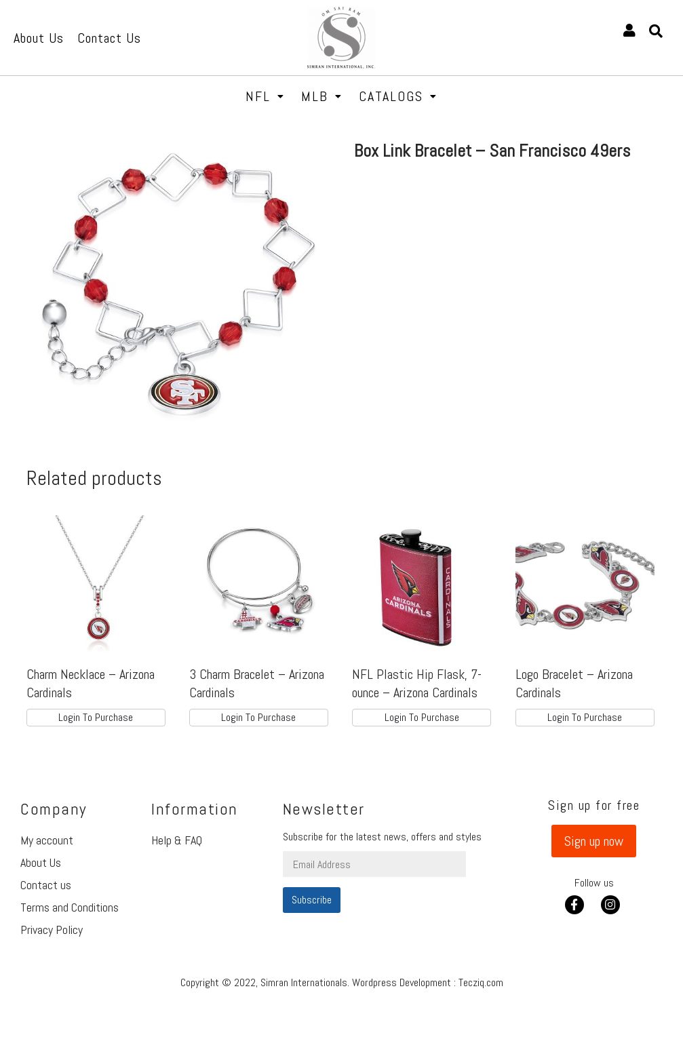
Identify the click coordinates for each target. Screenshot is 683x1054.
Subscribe (312, 900)
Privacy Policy (51, 929)
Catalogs (398, 96)
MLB (322, 96)
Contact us (45, 885)
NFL (265, 96)
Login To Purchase (95, 717)
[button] (593, 841)
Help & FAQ (176, 840)
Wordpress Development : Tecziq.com (427, 982)
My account (46, 840)
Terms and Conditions (69, 907)
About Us (40, 862)
